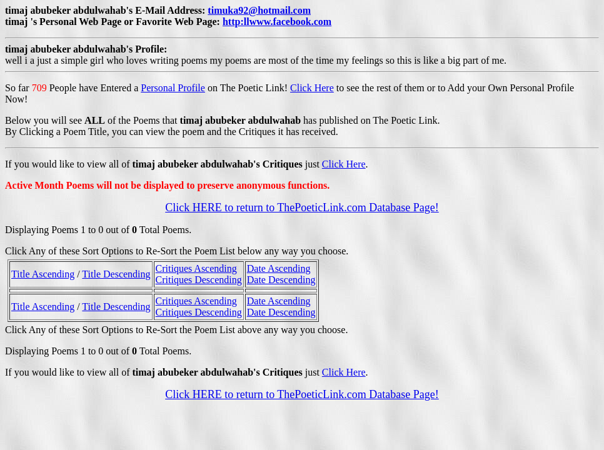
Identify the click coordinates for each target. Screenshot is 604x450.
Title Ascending (42, 274)
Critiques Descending (199, 279)
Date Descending (281, 279)
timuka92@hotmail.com (259, 10)
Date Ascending (279, 268)
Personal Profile (173, 87)
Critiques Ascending (196, 268)
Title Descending (116, 274)
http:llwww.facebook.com (277, 21)
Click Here (312, 87)
